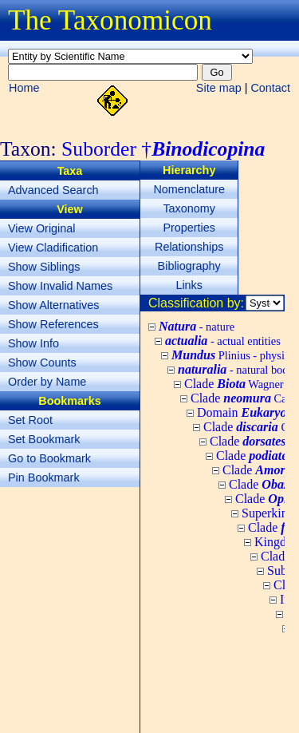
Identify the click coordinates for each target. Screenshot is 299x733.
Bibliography (189, 266)
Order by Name (47, 381)
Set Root (30, 420)
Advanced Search (53, 190)
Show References (53, 324)
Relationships (189, 246)
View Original (42, 228)
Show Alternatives (53, 305)
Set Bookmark (44, 439)
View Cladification (53, 247)
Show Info (33, 343)
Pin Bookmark (44, 477)
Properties (189, 227)
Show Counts (42, 362)
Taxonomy (189, 208)
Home (24, 87)
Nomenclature (189, 189)
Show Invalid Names (60, 285)
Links (189, 285)
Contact (270, 87)
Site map (219, 87)
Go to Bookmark (49, 458)
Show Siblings (44, 266)
